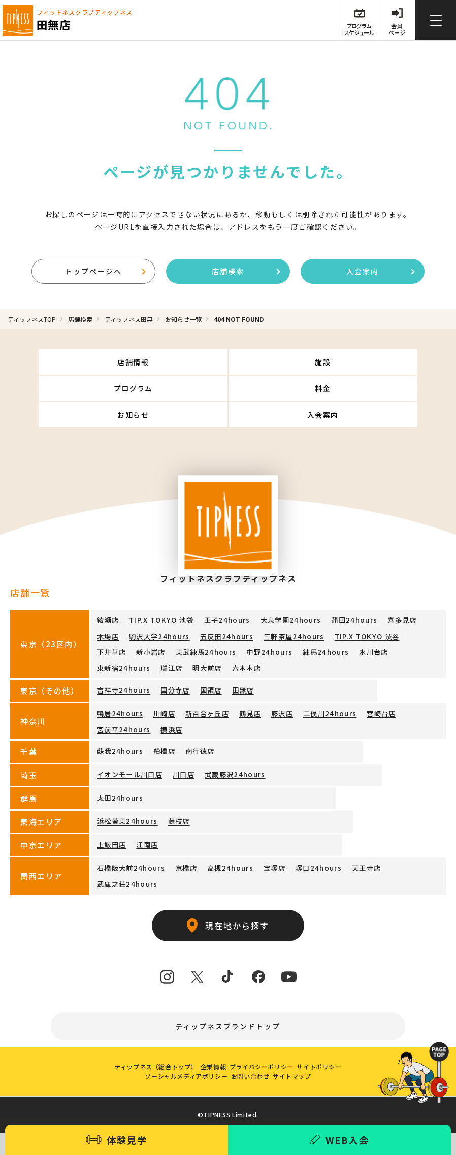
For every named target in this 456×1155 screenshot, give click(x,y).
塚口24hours (301, 838)
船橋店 (159, 721)
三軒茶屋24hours (247, 612)
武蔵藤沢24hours (225, 745)
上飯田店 (110, 815)
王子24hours (217, 597)
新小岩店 (405, 612)
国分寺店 (168, 662)
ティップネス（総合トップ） (145, 1042)
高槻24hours (220, 838)
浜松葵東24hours (124, 791)
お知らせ (228, 392)
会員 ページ (395, 31)
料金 (81, 392)
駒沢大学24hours (124, 612)
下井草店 (368, 612)
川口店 (178, 745)
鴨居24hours (118, 685)
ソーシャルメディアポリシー (179, 1058)
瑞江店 (371, 626)
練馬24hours (234, 626)
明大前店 (404, 626)
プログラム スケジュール (353, 31)
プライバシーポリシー (265, 1042)
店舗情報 (80, 365)
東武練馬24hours (124, 626)
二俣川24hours (314, 685)
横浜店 (107, 701)
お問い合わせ (250, 1058)
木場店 (412, 597)
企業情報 (209, 1042)
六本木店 (110, 641)
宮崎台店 (361, 685)
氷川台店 (279, 626)
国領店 (202, 662)
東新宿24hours (327, 626)
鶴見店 (240, 685)
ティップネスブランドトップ (228, 984)
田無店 (232, 662)
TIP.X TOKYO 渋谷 (315, 612)
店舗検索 (246, 273)
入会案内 (380, 273)
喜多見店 (378, 597)
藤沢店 (269, 685)
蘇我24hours (118, 721)
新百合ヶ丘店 (199, 685)
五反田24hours (186, 612)
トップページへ (105, 273)
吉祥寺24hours (121, 662)
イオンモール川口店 (127, 745)
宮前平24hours (409, 685)
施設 (228, 365)
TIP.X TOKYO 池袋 (157, 597)
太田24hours (118, 768)
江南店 (144, 815)
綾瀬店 (107, 597)
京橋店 (179, 838)
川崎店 (159, 685)
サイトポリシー (329, 1042)
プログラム (375, 365)
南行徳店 (192, 721)
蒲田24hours (334, 597)
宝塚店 (261, 838)
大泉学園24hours (275, 597)
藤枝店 (172, 791)
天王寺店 (346, 838)
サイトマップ (298, 1058)
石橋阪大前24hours (127, 838)
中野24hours (183, 626)
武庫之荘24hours (397, 838)
